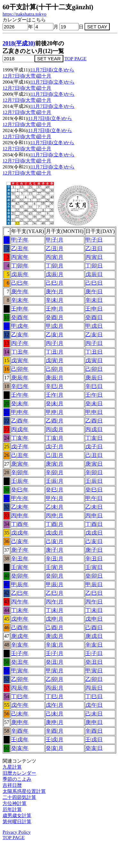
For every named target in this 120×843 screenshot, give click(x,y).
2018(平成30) (19, 43)
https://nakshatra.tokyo (24, 14)
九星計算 (12, 767)
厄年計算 (12, 809)
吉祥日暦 (12, 785)
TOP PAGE (75, 58)
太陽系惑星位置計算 (24, 791)
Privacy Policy (17, 832)
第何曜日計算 (17, 821)
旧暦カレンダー (19, 773)
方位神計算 (15, 803)
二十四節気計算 (19, 797)
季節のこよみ (17, 779)
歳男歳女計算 (17, 815)
